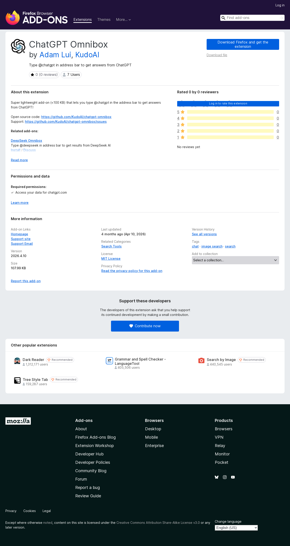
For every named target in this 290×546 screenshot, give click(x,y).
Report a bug (87, 487)
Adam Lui (55, 54)
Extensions (82, 19)
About (81, 428)
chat (195, 246)
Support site (21, 239)
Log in (280, 5)
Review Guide (88, 495)
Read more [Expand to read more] (19, 160)
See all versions (204, 234)
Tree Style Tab (35, 380)
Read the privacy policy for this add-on (131, 271)
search (230, 246)
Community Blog (90, 470)
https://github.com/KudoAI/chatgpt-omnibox (76, 117)
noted (47, 522)
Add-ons (84, 420)
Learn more (20, 202)
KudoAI (87, 54)
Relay (220, 445)
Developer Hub (89, 454)
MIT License (111, 258)
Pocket (221, 462)
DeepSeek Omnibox (26, 140)
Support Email (22, 243)
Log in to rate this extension (228, 103)
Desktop (153, 428)
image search (211, 246)
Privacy (11, 511)
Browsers (223, 428)
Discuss (29, 150)
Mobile (151, 437)
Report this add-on (26, 281)
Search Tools (111, 246)
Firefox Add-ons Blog (95, 437)
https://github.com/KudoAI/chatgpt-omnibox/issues (66, 121)
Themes (104, 19)
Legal (47, 511)
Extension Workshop (94, 445)
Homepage (19, 234)
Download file (217, 55)
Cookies (29, 511)
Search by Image (221, 360)
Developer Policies (92, 462)
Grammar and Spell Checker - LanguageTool (140, 361)
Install (15, 150)
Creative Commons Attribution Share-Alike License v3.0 (158, 522)
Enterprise (154, 445)
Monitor (222, 454)
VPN (219, 437)
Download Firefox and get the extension (243, 44)
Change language (228, 521)
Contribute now (145, 326)
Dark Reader (33, 360)
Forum (81, 479)
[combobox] (252, 18)
